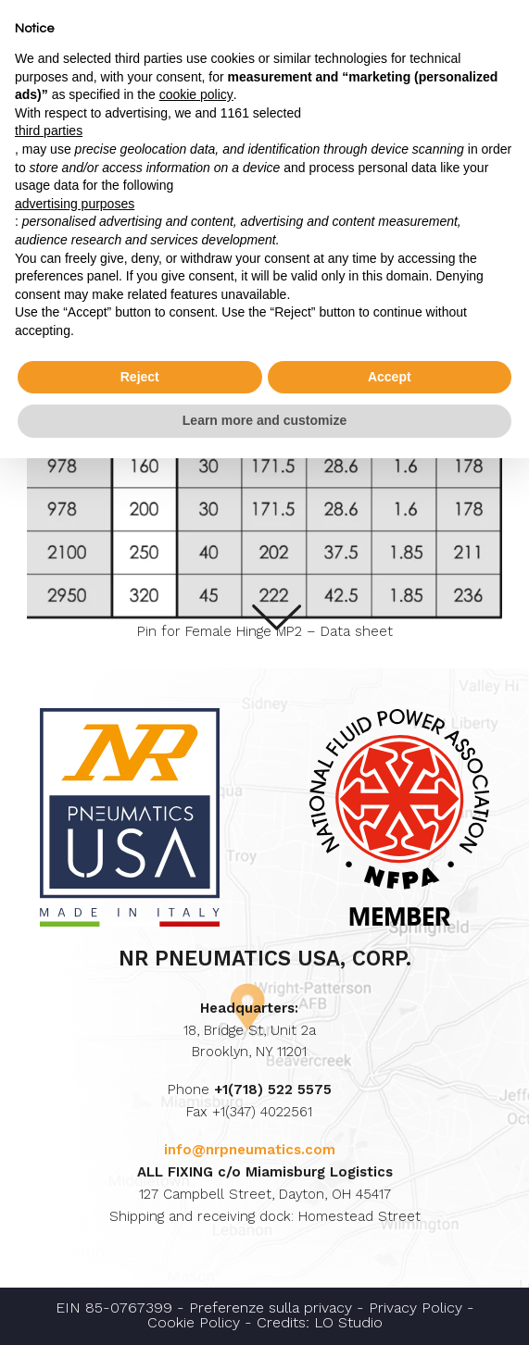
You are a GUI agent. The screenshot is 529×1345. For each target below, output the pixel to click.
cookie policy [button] (196, 94)
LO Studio (348, 1322)
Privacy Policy (415, 1308)
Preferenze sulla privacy (270, 1308)
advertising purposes (74, 203)
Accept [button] (389, 376)
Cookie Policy (193, 1322)
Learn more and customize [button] (264, 420)
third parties (48, 130)
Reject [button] (139, 376)
